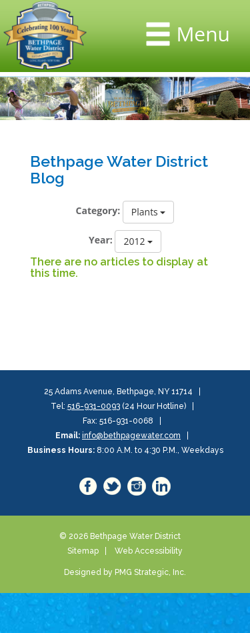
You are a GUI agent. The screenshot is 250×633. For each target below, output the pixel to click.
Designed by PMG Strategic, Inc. (125, 572)
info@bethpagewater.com (131, 435)
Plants (148, 211)
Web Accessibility (149, 551)
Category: (98, 210)
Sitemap (83, 551)
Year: (101, 239)
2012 (138, 241)
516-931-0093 (93, 406)
